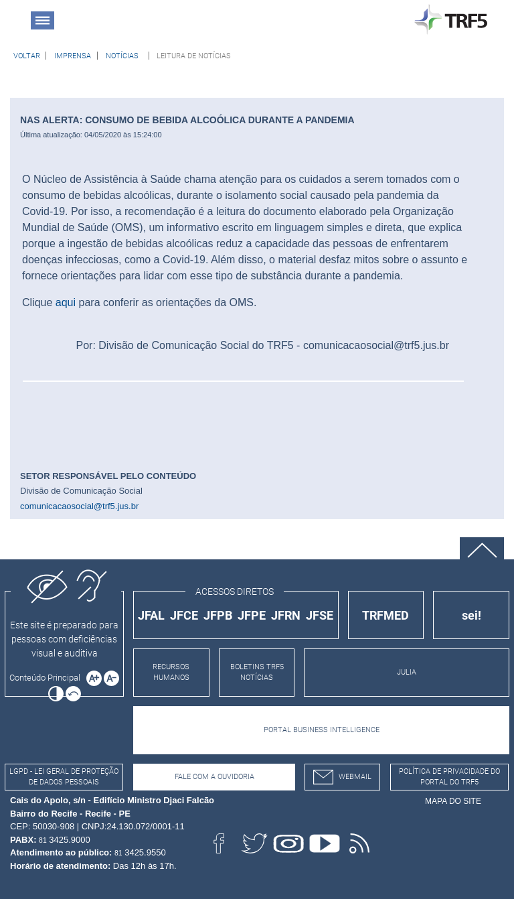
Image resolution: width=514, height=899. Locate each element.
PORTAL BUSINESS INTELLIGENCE (321, 729)
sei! (471, 615)
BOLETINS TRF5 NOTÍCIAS (257, 673)
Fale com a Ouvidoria (214, 776)
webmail (342, 777)
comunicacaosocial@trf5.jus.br (79, 506)
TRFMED (385, 615)
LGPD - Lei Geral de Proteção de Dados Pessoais (63, 777)
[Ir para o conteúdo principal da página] (46, 677)
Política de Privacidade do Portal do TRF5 (449, 777)
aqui (66, 302)
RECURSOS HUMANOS (171, 673)
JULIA (406, 672)
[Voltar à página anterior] (27, 56)
